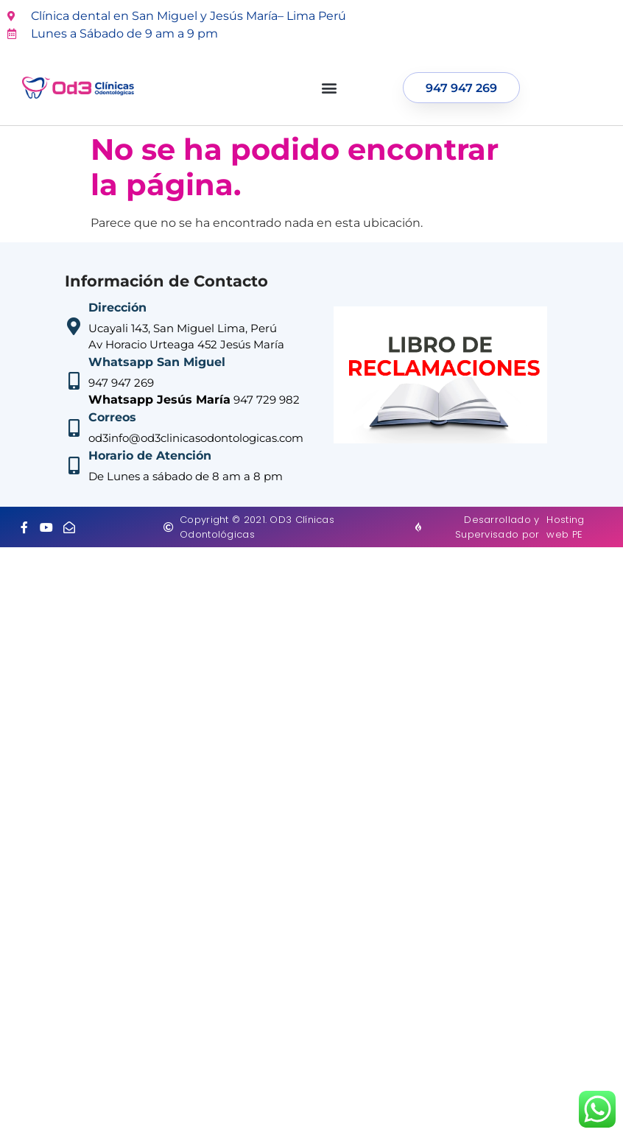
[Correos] (73, 428)
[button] (329, 88)
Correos (112, 417)
